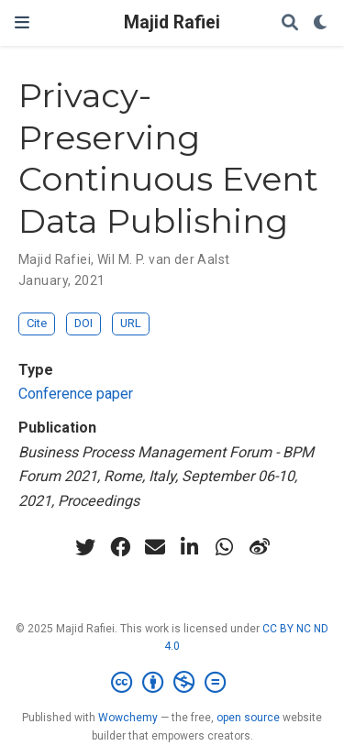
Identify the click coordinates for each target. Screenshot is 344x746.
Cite (37, 323)
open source (248, 717)
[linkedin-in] (190, 547)
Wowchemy (128, 717)
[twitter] (85, 547)
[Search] (290, 23)
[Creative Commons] (172, 683)
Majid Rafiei (172, 22)
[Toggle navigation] (22, 22)
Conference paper (75, 393)
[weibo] (259, 547)
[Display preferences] (321, 23)
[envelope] (155, 547)
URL (130, 323)
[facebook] (120, 547)
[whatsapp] (225, 547)
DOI (83, 323)
